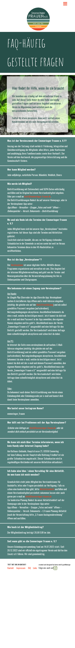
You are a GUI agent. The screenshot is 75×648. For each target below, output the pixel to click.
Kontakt (10, 568)
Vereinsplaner (17, 265)
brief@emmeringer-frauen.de (37, 196)
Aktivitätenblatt (47, 489)
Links (35, 568)
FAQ (29, 568)
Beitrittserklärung (45, 304)
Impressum (20, 568)
